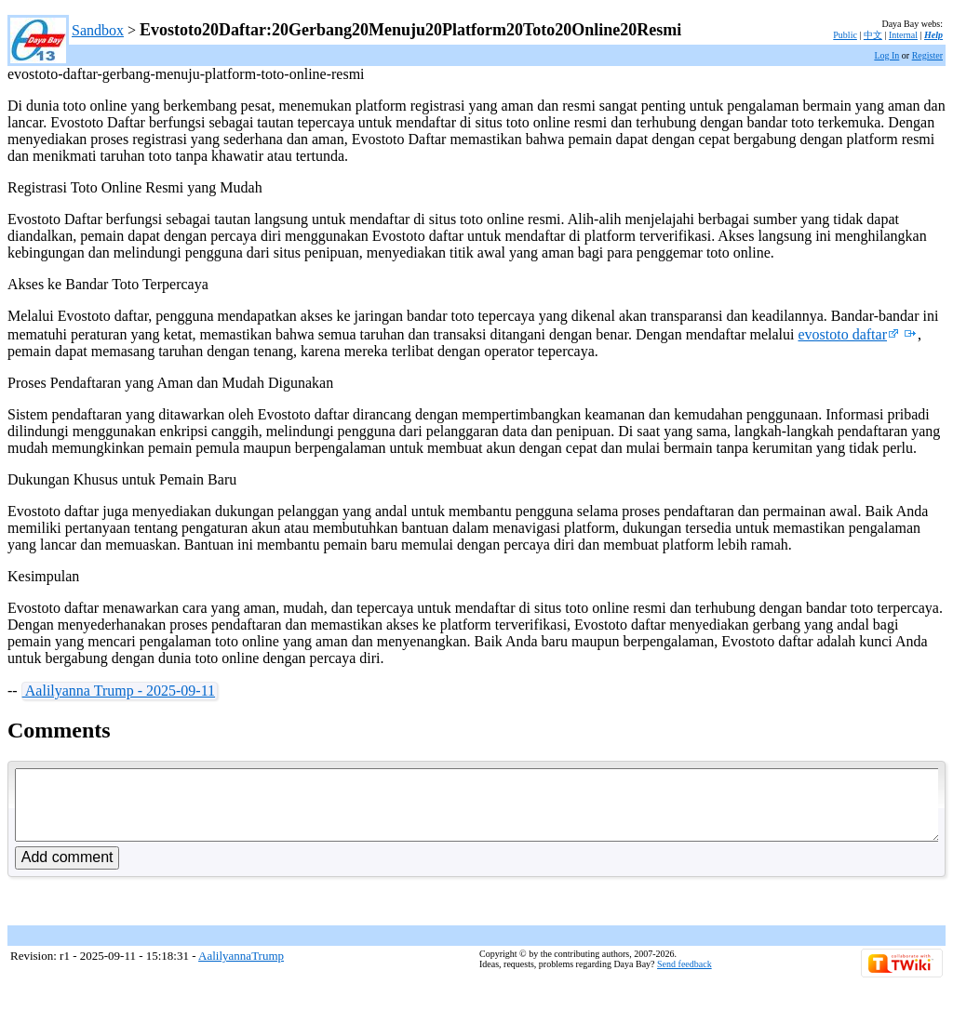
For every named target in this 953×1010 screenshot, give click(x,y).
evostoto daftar (848, 334)
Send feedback (684, 978)
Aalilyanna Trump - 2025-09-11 (118, 690)
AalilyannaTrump (241, 970)
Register (927, 55)
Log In (886, 55)
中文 (873, 35)
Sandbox (98, 30)
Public (845, 35)
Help (933, 35)
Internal (903, 35)
